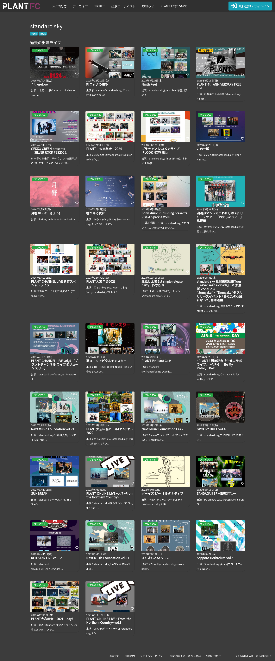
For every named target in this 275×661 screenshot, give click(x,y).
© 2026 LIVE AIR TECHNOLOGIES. (253, 656)
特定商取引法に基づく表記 (185, 656)
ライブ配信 (58, 6)
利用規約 (130, 656)
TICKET (99, 6)
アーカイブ (80, 6)
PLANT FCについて (173, 6)
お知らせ (148, 6)
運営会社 (114, 656)
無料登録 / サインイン (250, 6)
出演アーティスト (123, 6)
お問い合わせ (213, 656)
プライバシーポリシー (152, 656)
